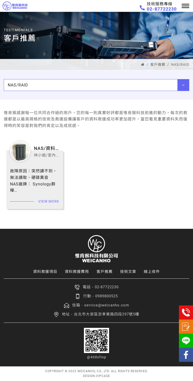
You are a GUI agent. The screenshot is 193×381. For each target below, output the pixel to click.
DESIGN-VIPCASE (96, 376)
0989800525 (106, 296)
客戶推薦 (157, 64)
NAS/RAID (180, 64)
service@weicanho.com (106, 305)
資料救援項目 (45, 271)
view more (48, 201)
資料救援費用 (77, 271)
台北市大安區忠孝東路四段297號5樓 (106, 314)
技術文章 (128, 271)
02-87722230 (162, 9)
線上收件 (152, 271)
